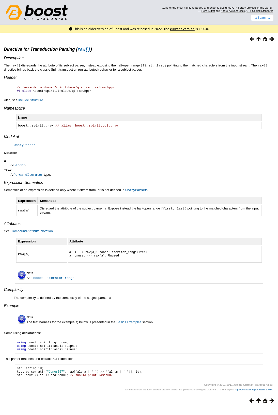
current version (182, 29)
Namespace (14, 110)
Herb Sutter (208, 10)
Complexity (13, 292)
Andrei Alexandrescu (233, 10)
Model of (11, 138)
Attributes (12, 225)
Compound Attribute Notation (32, 232)
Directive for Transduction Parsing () (48, 50)
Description (14, 59)
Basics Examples (128, 325)
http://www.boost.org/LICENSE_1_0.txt (254, 397)
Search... (262, 17)
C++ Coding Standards (260, 10)
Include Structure (30, 102)
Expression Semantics (23, 184)
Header (10, 78)
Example (11, 308)
